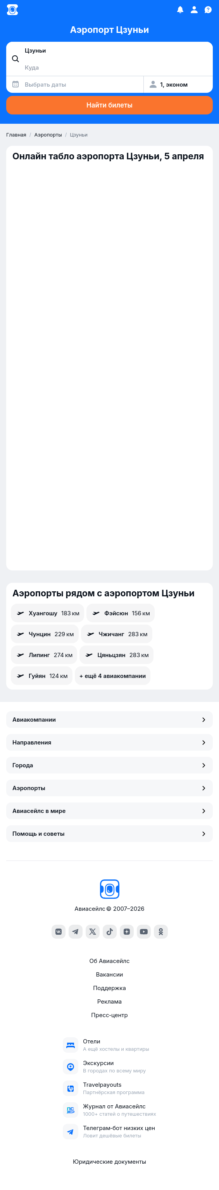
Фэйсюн (120, 613)
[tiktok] (109, 931)
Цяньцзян (116, 654)
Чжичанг (117, 634)
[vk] (58, 931)
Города (109, 765)
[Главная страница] (12, 9)
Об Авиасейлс (109, 961)
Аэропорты (109, 788)
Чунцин (45, 634)
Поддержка (109, 988)
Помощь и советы (109, 833)
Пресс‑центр (109, 1015)
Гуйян (42, 675)
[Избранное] (180, 9)
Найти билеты (109, 105)
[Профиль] (194, 9)
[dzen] (126, 931)
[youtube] (143, 931)
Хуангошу (47, 613)
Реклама (109, 1001)
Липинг (44, 654)
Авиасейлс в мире (109, 810)
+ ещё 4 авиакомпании (112, 676)
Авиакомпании (109, 719)
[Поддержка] (208, 9)
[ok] (161, 931)
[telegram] (75, 931)
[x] (92, 931)
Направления (109, 742)
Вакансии (109, 974)
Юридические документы (109, 1161)
